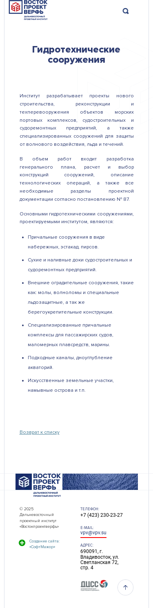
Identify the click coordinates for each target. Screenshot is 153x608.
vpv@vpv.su (93, 533)
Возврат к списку (40, 432)
